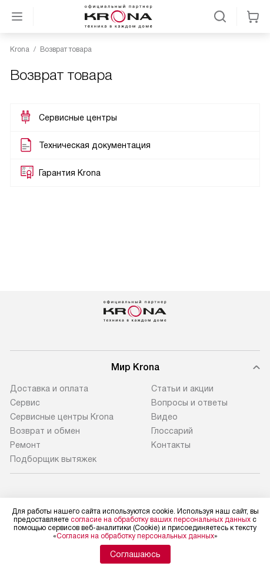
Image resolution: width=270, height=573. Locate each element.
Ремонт (25, 445)
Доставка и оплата (49, 388)
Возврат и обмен (45, 430)
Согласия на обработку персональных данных (135, 536)
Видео (164, 416)
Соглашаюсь (135, 554)
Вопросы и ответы (189, 402)
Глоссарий (172, 430)
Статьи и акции (182, 388)
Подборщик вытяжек (53, 459)
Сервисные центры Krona (62, 416)
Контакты (171, 445)
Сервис (25, 402)
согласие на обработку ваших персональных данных (161, 519)
